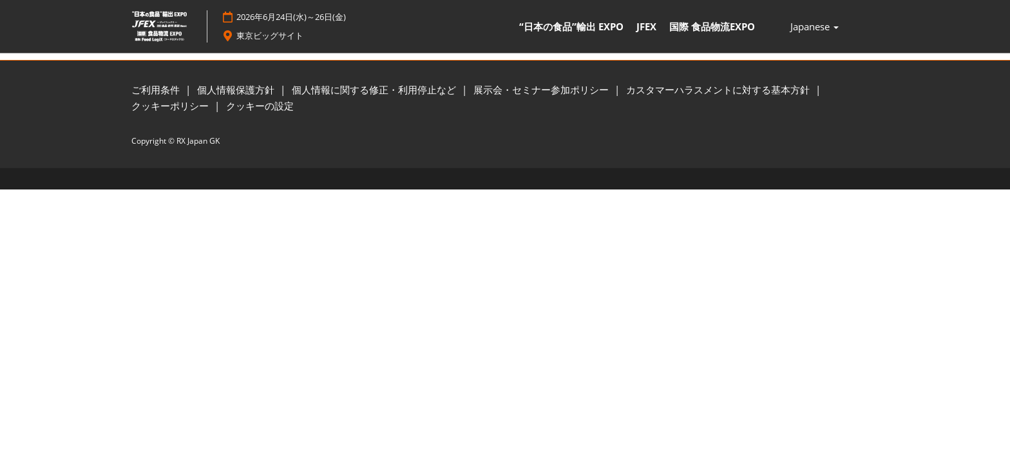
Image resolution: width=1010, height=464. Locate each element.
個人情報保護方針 (237, 90)
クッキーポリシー (171, 106)
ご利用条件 (156, 90)
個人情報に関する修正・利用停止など (375, 90)
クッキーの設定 (260, 106)
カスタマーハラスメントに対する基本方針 (719, 90)
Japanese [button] (814, 27)
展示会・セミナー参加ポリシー (542, 90)
